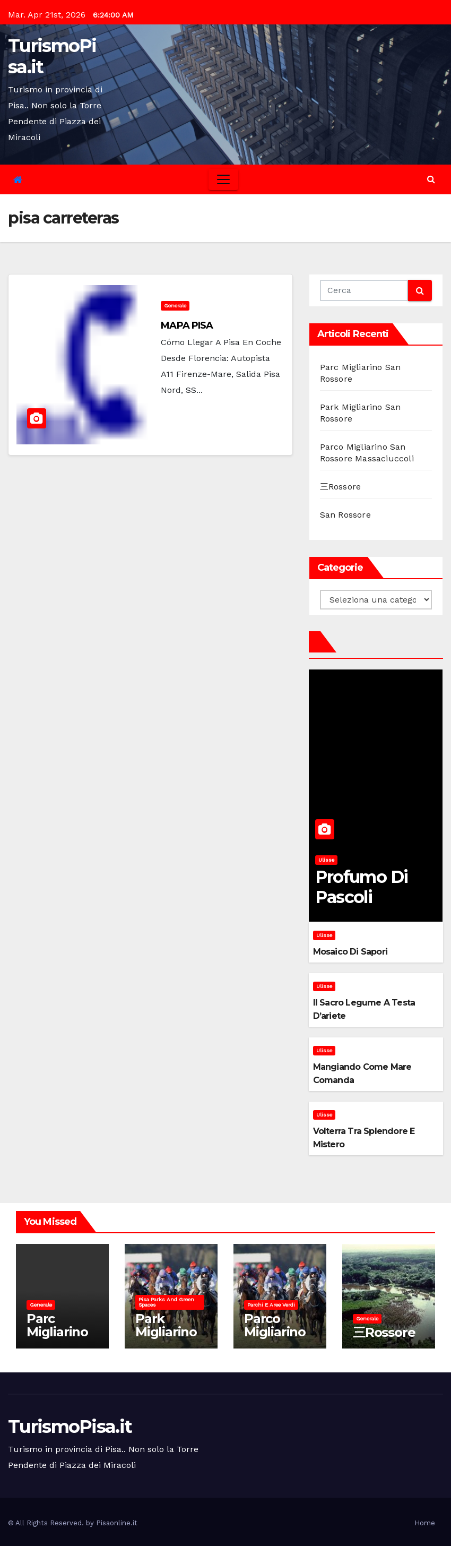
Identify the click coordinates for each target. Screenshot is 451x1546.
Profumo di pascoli (361, 886)
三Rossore (340, 487)
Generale (175, 305)
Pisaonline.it (116, 1523)
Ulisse (326, 860)
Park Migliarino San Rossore (166, 1338)
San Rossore (345, 515)
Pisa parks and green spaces (166, 1302)
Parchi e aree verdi (271, 1305)
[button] (431, 179)
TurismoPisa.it (52, 56)
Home (424, 1523)
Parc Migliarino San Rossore (57, 1338)
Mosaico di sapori (350, 952)
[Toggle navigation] (223, 179)
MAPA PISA (187, 325)
